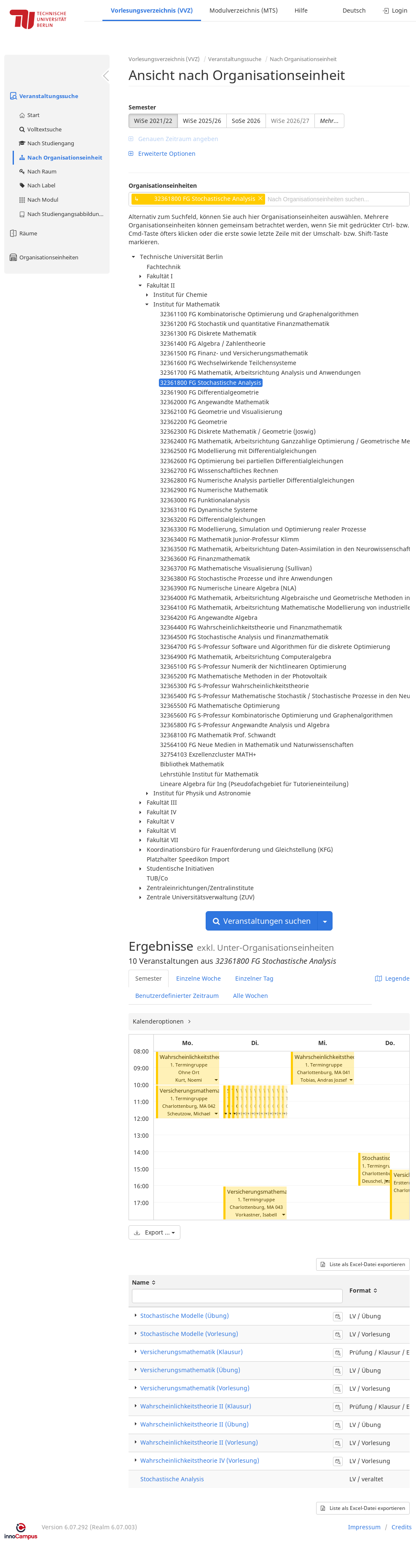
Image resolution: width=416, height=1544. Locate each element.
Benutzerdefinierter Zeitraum (177, 996)
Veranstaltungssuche (43, 96)
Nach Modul (38, 199)
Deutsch (354, 10)
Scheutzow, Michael (188, 1113)
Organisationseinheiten (43, 257)
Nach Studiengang (46, 143)
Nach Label (36, 185)
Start (29, 115)
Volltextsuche (40, 129)
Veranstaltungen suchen (262, 921)
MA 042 (207, 1106)
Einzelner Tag (254, 978)
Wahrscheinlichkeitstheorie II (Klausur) (195, 1406)
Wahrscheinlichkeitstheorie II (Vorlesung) (211, 1057)
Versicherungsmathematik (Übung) (272, 1191)
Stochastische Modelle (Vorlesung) (189, 1334)
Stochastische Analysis (172, 1479)
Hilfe (301, 10)
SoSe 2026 (246, 121)
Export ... (154, 1232)
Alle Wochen (250, 996)
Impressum (364, 1527)
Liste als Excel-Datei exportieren (363, 1264)
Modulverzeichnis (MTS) (243, 10)
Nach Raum (37, 171)
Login (395, 10)
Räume (22, 233)
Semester (142, 107)
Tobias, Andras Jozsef (324, 1080)
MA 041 (342, 1072)
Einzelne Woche (198, 978)
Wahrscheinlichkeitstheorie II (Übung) (342, 1057)
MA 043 (275, 1207)
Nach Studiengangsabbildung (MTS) (64, 214)
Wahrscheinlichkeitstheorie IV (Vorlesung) (199, 1460)
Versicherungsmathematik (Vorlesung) (209, 1090)
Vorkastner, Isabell (256, 1214)
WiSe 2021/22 (153, 121)
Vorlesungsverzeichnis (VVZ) (152, 10)
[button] (216, 1079)
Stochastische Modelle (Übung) (184, 1316)
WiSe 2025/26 (202, 121)
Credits (402, 1527)
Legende (392, 978)
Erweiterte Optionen (162, 153)
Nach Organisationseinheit (60, 157)
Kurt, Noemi (188, 1080)
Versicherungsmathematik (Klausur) (191, 1352)
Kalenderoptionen (159, 1021)
